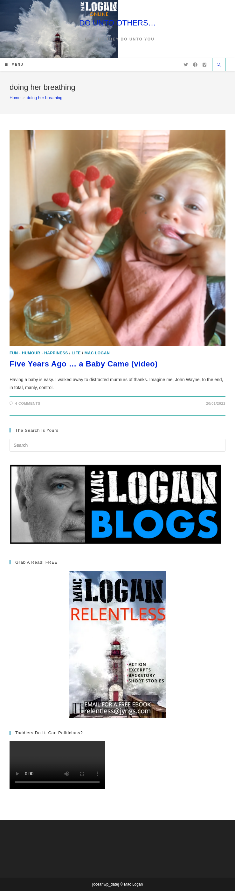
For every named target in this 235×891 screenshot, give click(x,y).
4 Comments (27, 403)
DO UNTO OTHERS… (117, 22)
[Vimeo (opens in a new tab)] (204, 64)
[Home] (15, 97)
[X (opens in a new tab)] (185, 64)
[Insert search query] (117, 445)
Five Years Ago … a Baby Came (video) (84, 363)
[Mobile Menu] (14, 64)
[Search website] (218, 65)
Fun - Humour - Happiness (39, 353)
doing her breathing (44, 97)
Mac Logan (97, 353)
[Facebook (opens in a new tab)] (195, 64)
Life (76, 353)
